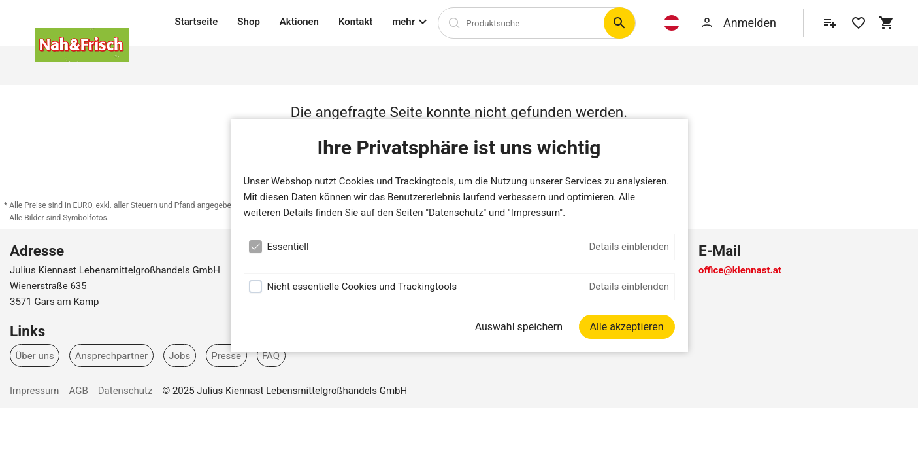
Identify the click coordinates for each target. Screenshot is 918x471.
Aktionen (299, 21)
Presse (226, 355)
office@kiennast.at (739, 270)
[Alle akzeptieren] (627, 327)
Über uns (35, 355)
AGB (78, 390)
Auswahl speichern (519, 327)
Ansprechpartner (111, 355)
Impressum (34, 390)
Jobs (179, 355)
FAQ (271, 355)
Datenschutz (125, 390)
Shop (248, 21)
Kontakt (355, 21)
